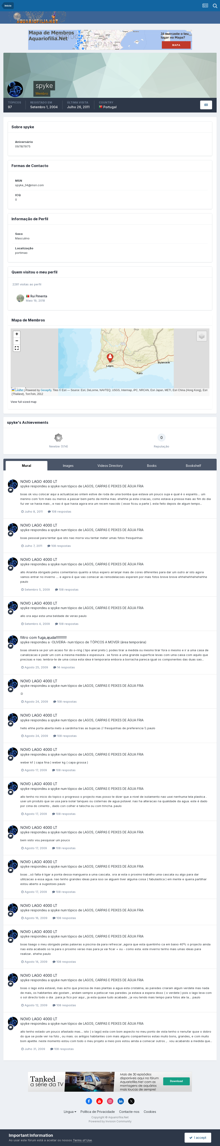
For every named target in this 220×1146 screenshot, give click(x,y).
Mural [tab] (26, 466)
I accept (197, 1137)
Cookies (150, 1112)
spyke (25, 486)
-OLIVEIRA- (59, 642)
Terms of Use (82, 1140)
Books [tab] (152, 466)
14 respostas (64, 667)
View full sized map (24, 401)
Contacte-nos (129, 1112)
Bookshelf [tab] (193, 466)
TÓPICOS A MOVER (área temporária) (118, 642)
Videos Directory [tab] (110, 466)
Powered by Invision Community (110, 1121)
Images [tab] (68, 466)
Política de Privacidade (98, 1112)
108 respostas (59, 511)
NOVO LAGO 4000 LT (38, 481)
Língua (70, 1112)
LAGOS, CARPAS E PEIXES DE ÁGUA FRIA (113, 486)
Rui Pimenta (38, 296)
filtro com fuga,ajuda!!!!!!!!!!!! (43, 637)
